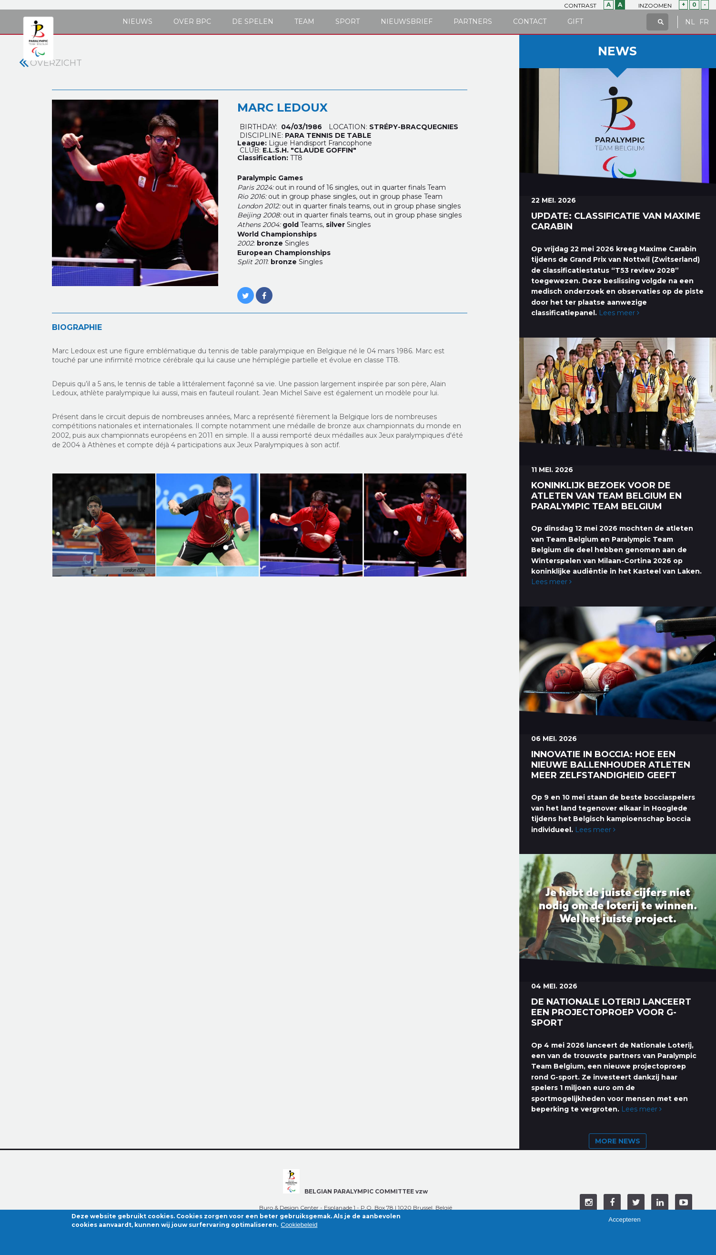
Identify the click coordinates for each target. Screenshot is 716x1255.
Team (304, 21)
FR (704, 22)
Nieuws (137, 21)
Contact (529, 21)
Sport (347, 21)
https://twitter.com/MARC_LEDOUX (245, 290)
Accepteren (624, 1222)
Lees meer (619, 313)
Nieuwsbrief (407, 21)
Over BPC (192, 21)
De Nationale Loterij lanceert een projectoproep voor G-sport (611, 1012)
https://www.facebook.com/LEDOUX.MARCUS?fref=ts (264, 290)
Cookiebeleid (299, 1227)
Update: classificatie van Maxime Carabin (616, 221)
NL (690, 22)
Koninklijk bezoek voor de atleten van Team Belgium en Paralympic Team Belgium (606, 496)
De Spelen (252, 21)
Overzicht (56, 63)
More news (617, 1141)
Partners (473, 21)
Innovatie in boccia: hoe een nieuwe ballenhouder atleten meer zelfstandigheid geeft (610, 765)
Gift (575, 21)
